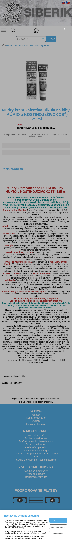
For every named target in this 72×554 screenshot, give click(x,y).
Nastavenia (58, 533)
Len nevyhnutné (58, 527)
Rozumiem (58, 521)
